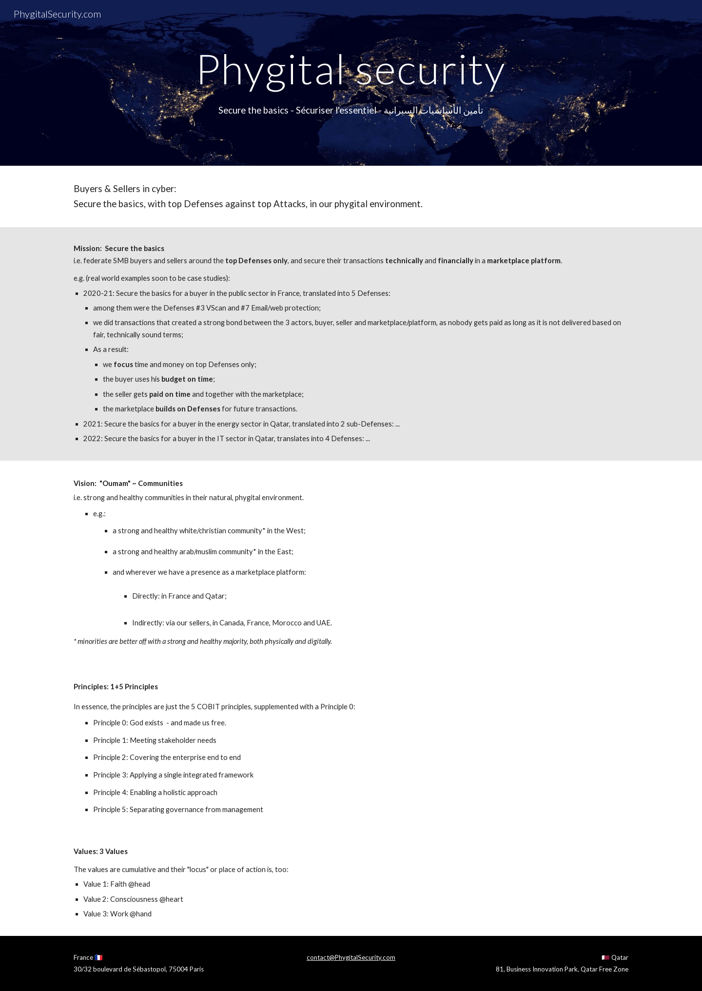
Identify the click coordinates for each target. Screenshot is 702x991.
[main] (350, 68)
